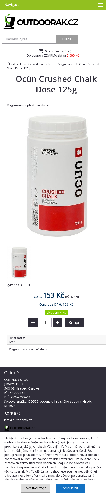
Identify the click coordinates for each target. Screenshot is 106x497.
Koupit (74, 322)
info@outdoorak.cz (18, 420)
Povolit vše (70, 488)
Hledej (67, 39)
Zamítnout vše (35, 488)
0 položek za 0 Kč (54, 50)
